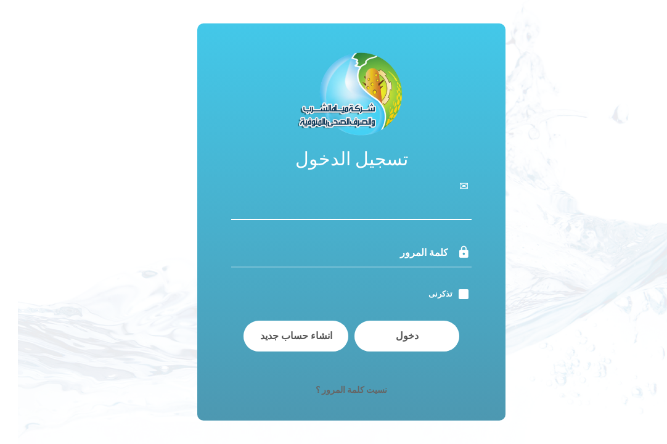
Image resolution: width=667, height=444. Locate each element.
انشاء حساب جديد (278, 336)
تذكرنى (423, 294)
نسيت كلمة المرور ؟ (333, 390)
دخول (389, 336)
